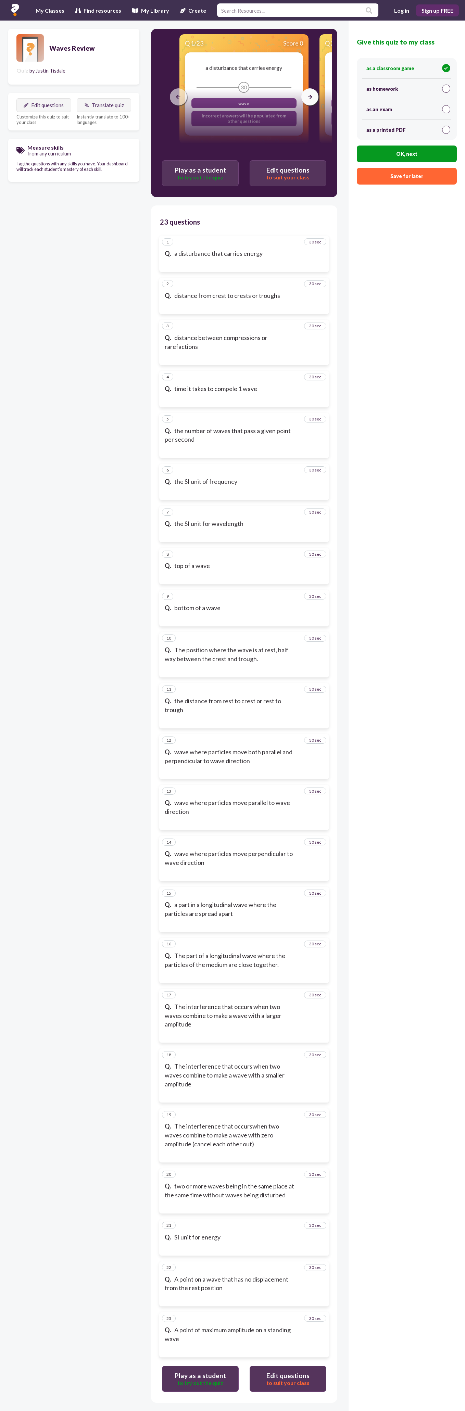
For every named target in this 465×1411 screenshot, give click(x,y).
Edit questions (44, 105)
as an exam (408, 109)
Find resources (98, 10)
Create (193, 10)
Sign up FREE (437, 10)
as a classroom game (408, 68)
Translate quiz (104, 105)
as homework (408, 89)
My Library (150, 10)
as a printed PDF (408, 130)
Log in (401, 10)
